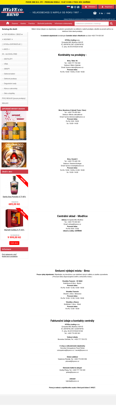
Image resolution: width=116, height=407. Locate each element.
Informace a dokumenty (63, 23)
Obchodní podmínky (44, 23)
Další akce (14, 243)
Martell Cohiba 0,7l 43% (14, 230)
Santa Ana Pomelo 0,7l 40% (14, 197)
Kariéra (23, 23)
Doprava (15, 23)
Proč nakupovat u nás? (9, 254)
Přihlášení (90, 7)
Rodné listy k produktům (10, 256)
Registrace (107, 7)
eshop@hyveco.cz (74, 224)
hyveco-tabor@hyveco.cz (74, 67)
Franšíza (31, 23)
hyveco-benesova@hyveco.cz (74, 117)
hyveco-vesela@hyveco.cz (75, 166)
